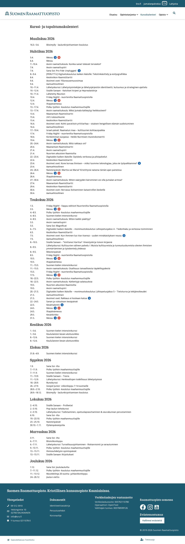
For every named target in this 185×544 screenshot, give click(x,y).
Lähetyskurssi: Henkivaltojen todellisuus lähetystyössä (74, 379)
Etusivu (113, 14)
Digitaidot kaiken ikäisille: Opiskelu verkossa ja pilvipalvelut (76, 156)
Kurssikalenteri (148, 14)
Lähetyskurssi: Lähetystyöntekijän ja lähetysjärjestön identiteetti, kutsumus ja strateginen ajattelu (96, 87)
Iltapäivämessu (54, 103)
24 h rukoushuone (55, 117)
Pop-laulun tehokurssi (57, 408)
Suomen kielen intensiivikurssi (61, 215)
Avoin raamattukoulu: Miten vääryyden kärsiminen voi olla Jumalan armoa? (84, 179)
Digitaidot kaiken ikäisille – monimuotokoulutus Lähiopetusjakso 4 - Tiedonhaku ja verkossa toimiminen (99, 229)
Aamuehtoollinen (55, 84)
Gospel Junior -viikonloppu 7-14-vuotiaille (67, 385)
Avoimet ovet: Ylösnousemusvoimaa (64, 80)
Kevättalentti (53, 304)
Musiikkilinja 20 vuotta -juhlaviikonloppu (67, 473)
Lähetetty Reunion (55, 93)
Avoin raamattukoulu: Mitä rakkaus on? (66, 143)
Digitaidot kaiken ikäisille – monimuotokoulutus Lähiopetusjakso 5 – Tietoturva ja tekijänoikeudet (96, 291)
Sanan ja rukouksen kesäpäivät (62, 301)
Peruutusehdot (57, 510)
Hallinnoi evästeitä (152, 520)
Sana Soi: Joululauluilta (57, 467)
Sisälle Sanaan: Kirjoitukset (60, 454)
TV (164, 3)
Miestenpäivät (53, 251)
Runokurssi (52, 382)
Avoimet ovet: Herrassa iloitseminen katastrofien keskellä (75, 189)
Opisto (162, 14)
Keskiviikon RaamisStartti (59, 77)
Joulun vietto (52, 477)
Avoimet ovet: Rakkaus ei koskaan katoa (66, 298)
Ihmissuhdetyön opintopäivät (61, 451)
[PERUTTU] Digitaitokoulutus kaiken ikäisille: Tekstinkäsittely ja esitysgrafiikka (86, 74)
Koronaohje (55, 515)
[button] (137, 15)
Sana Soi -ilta (52, 366)
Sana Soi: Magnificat (56, 225)
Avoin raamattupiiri (56, 67)
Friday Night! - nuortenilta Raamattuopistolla (69, 97)
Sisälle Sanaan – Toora (57, 376)
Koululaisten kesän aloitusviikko (62, 334)
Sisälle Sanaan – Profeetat (59, 405)
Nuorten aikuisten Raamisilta (61, 153)
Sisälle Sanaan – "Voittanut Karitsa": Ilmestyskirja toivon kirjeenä (79, 242)
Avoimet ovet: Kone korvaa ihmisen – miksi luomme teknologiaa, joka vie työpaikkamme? (91, 163)
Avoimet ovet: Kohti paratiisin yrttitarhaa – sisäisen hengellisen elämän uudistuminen (90, 123)
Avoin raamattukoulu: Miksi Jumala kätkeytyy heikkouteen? (76, 110)
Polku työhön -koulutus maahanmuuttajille (68, 107)
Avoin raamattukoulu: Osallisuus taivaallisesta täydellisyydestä (78, 268)
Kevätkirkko (52, 314)
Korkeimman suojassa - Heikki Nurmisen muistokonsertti (75, 136)
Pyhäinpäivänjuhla (55, 425)
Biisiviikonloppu (54, 441)
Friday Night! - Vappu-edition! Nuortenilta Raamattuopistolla (77, 205)
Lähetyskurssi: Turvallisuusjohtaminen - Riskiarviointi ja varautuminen (82, 444)
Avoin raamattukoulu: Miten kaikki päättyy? (68, 219)
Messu (49, 57)
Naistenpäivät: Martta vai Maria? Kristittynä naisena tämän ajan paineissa (84, 169)
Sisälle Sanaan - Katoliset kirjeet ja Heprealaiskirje (71, 90)
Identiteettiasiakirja (60, 505)
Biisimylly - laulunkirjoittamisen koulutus (67, 44)
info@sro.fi (16, 516)
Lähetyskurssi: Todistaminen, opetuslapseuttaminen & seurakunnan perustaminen (88, 412)
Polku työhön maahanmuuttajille (63, 369)
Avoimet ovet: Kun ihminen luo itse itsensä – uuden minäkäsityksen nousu (84, 235)
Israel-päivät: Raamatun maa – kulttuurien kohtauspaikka (75, 130)
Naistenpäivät (53, 421)
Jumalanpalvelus (152, 3)
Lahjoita (173, 3)
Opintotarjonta (128, 14)
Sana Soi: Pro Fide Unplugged (61, 70)
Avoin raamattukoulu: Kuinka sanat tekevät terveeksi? (73, 64)
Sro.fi (138, 3)
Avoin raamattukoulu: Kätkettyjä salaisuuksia (69, 281)
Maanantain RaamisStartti (59, 113)
